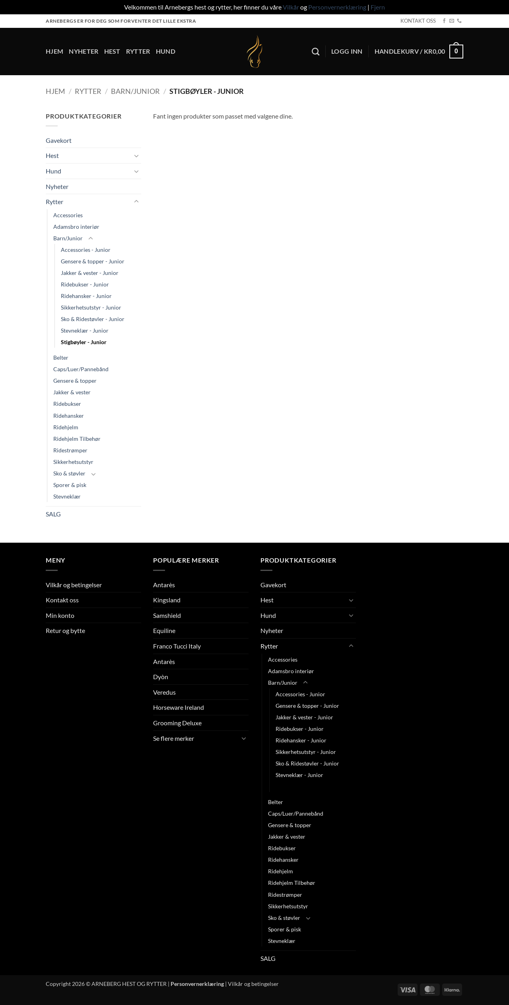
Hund (165, 51)
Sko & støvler (69, 473)
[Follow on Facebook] (444, 21)
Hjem (54, 51)
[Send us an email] (451, 21)
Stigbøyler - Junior (84, 342)
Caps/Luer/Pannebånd (81, 369)
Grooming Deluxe (177, 722)
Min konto (60, 615)
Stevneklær (67, 496)
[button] (347, 51)
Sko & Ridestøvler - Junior (92, 319)
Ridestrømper (70, 450)
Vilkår (291, 7)
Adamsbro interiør (76, 226)
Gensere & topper (75, 380)
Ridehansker (68, 415)
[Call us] (459, 21)
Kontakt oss (62, 600)
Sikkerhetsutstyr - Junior (91, 307)
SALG (53, 514)
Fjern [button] (378, 7)
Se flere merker (173, 738)
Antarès (164, 584)
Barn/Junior (135, 91)
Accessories (68, 215)
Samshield (167, 615)
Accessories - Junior (86, 249)
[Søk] (315, 51)
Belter (60, 357)
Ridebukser (67, 403)
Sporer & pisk (69, 484)
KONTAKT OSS (418, 21)
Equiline (164, 630)
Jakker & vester (72, 392)
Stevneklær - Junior (85, 330)
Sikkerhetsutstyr (73, 461)
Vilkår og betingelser (74, 584)
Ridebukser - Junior (85, 284)
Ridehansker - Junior (86, 295)
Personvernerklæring (337, 7)
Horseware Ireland (178, 707)
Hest (112, 51)
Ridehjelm (65, 427)
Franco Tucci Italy (177, 646)
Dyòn (160, 676)
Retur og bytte (65, 630)
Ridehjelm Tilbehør (77, 438)
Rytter (138, 51)
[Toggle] (136, 155)
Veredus (164, 692)
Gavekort (59, 140)
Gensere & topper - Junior (92, 261)
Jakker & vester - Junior (90, 272)
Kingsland (167, 600)
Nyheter (83, 51)
